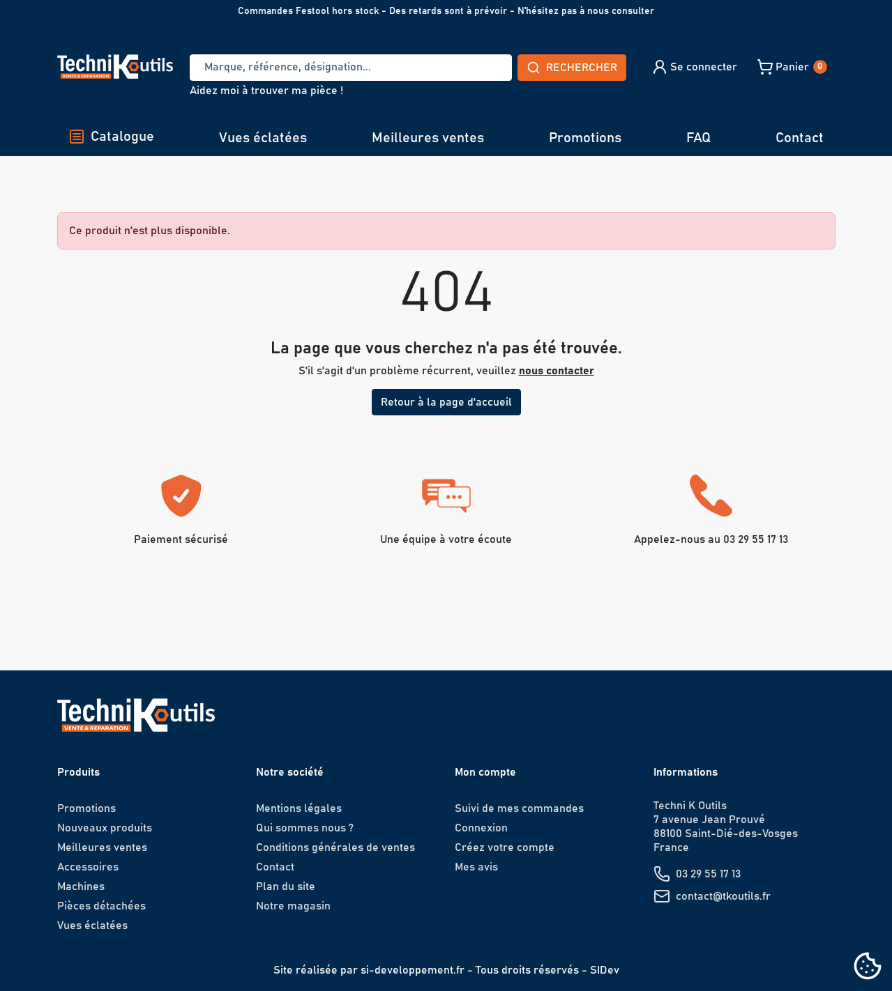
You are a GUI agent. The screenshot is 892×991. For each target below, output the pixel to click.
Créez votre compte (504, 847)
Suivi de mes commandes (519, 808)
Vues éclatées (263, 138)
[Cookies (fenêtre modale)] (867, 967)
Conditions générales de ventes (335, 847)
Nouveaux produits (104, 827)
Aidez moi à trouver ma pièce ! (266, 90)
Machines (81, 886)
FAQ (698, 138)
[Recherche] (351, 67)
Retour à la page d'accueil (446, 402)
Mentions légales (299, 808)
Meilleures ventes (428, 138)
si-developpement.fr (412, 970)
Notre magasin (293, 906)
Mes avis (476, 867)
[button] (694, 66)
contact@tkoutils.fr (723, 896)
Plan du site (285, 886)
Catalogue (111, 136)
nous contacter (556, 370)
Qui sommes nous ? (305, 827)
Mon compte (485, 772)
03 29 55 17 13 (708, 873)
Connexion (481, 827)
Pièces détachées (101, 906)
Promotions (585, 138)
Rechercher (572, 68)
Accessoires (88, 867)
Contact (800, 138)
